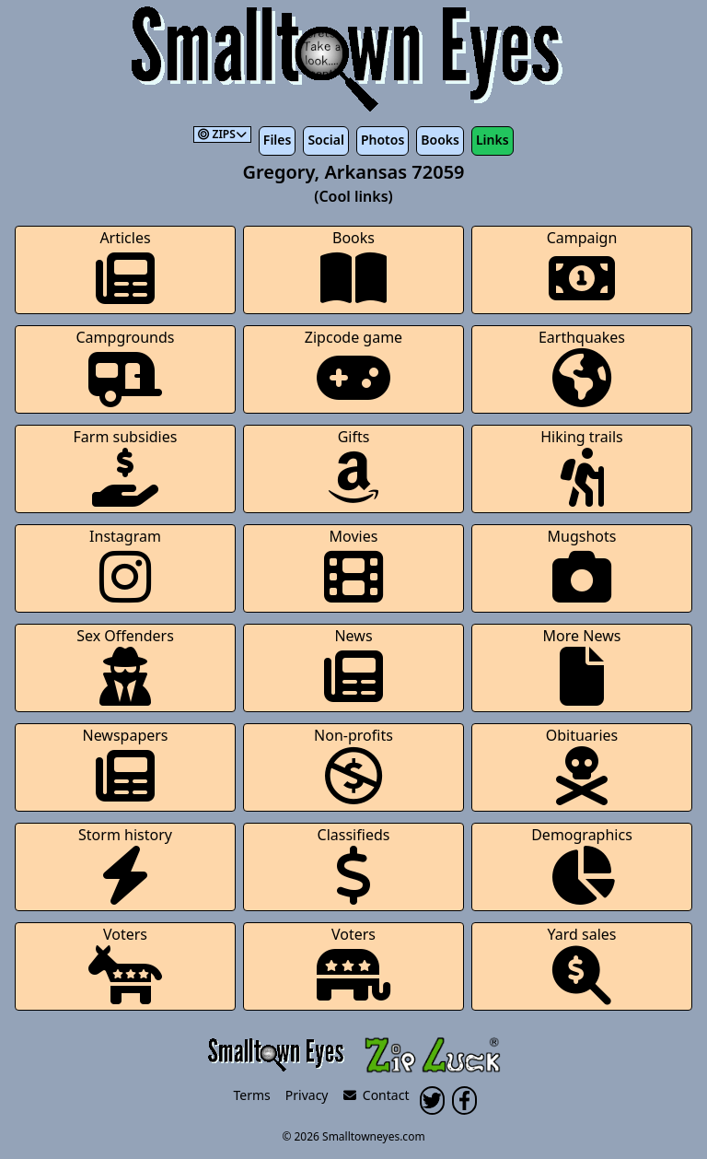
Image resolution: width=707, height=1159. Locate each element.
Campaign (582, 268)
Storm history (125, 865)
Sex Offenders (125, 666)
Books (440, 139)
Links (492, 139)
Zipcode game (353, 367)
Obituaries (582, 765)
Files (277, 139)
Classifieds (354, 865)
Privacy (307, 1095)
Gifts (353, 467)
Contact (376, 1095)
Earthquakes (582, 367)
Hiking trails (581, 467)
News (353, 666)
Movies (353, 566)
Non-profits (353, 765)
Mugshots (582, 566)
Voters (125, 964)
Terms (252, 1095)
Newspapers (125, 765)
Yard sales (582, 964)
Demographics (581, 865)
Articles (125, 268)
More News (582, 666)
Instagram (125, 566)
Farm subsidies (126, 467)
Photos (382, 139)
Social (325, 139)
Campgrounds (125, 367)
